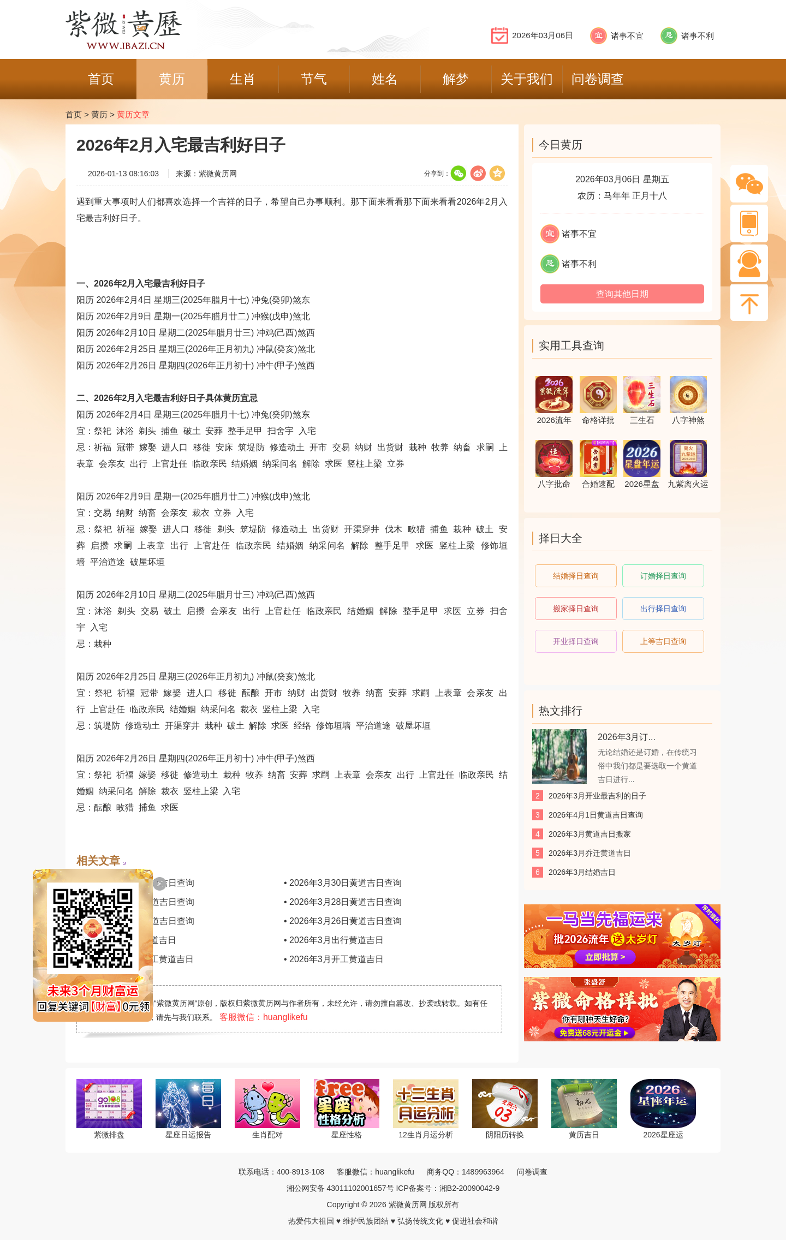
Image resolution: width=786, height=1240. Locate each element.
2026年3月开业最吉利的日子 (597, 795)
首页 (74, 114)
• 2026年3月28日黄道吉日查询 (343, 902)
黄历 (99, 114)
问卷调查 (532, 1171)
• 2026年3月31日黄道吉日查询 (135, 882)
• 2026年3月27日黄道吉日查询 (135, 921)
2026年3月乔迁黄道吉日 (590, 853)
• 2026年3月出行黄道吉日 (334, 940)
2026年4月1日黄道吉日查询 (596, 814)
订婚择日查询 (663, 575)
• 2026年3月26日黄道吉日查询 (343, 921)
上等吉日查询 (663, 641)
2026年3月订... (627, 737)
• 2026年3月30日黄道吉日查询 (343, 882)
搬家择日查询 (576, 608)
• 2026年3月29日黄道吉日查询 (135, 902)
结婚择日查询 (576, 575)
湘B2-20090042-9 (469, 1188)
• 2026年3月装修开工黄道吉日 (135, 959)
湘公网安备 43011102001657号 (340, 1188)
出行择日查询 (663, 608)
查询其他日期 (622, 294)
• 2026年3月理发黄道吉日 (126, 940)
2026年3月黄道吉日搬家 (590, 834)
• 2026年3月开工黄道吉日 (334, 959)
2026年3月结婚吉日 (582, 872)
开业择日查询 (576, 641)
